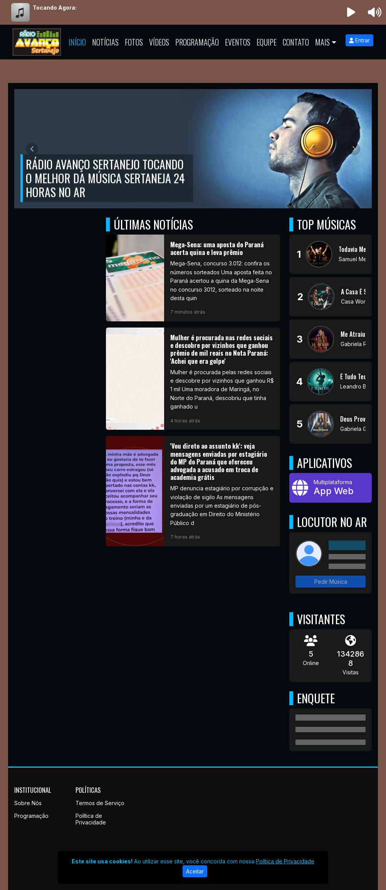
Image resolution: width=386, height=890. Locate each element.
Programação (197, 42)
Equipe (267, 42)
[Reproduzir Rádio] (351, 12)
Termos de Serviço (100, 803)
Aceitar (195, 871)
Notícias (105, 42)
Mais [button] (322, 42)
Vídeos (159, 42)
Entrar (359, 40)
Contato (296, 42)
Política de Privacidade (91, 819)
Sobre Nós (28, 803)
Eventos (237, 42)
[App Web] (330, 488)
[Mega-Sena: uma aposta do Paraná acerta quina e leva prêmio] (193, 278)
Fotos (134, 42)
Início (77, 42)
